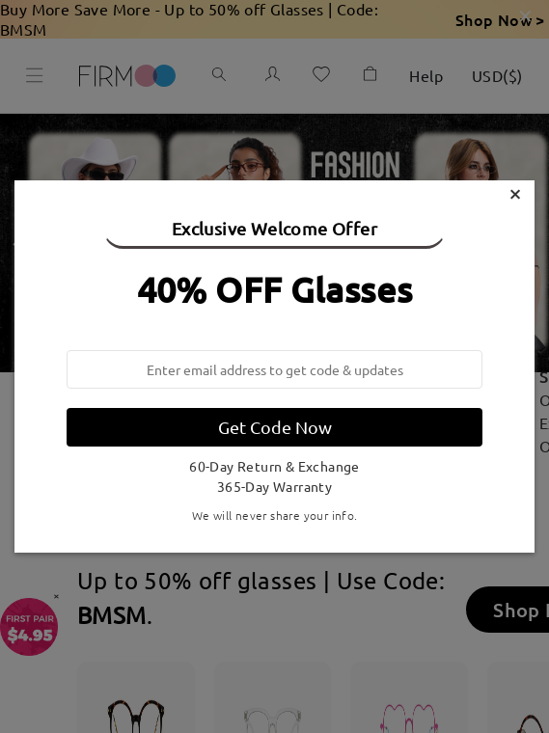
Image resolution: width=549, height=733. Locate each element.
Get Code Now (275, 427)
